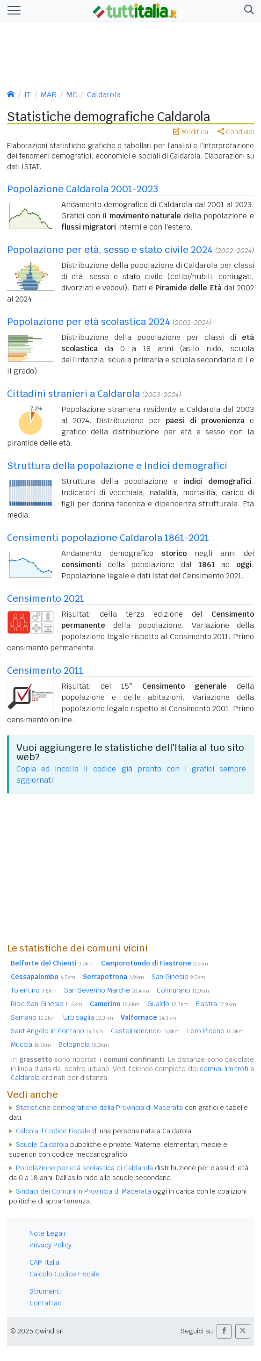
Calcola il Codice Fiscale (53, 1131)
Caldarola (104, 95)
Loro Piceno (215, 1031)
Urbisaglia (88, 1017)
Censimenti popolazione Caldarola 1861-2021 (108, 538)
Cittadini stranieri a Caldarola (73, 394)
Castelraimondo (145, 1031)
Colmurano (183, 990)
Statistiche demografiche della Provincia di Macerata (99, 1107)
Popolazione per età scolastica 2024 (88, 322)
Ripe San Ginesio (46, 1004)
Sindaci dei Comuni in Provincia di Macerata (83, 1191)
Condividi (236, 132)
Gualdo (167, 1004)
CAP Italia (44, 1262)
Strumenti (45, 1291)
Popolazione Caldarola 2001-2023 (82, 189)
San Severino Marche (106, 990)
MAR (49, 95)
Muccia (31, 1044)
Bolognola (83, 1044)
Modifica (190, 132)
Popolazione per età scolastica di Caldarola (84, 1168)
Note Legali (47, 1233)
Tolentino (34, 990)
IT (27, 95)
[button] (247, 10)
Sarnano (33, 1017)
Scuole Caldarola (42, 1144)
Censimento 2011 (45, 670)
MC (71, 95)
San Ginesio (178, 976)
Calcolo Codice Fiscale (64, 1274)
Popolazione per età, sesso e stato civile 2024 (110, 250)
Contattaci (46, 1303)
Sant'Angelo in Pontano (57, 1031)
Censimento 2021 (45, 598)
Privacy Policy (50, 1245)
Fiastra (216, 1004)
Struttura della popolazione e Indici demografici (117, 466)
